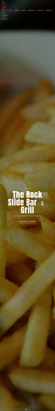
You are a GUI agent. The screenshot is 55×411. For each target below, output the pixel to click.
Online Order (27, 221)
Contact (49, 10)
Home (10, 10)
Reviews (31, 10)
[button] (27, 409)
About (17, 10)
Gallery (40, 10)
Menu (23, 10)
